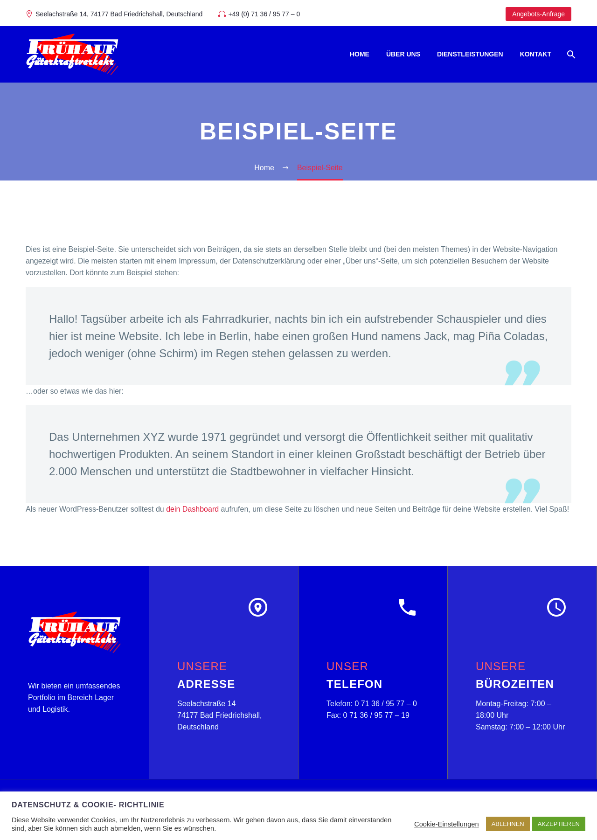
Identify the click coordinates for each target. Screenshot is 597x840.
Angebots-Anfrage (538, 14)
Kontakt (535, 54)
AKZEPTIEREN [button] (559, 823)
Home (359, 54)
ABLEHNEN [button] (508, 823)
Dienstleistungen (470, 54)
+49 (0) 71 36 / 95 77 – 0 (264, 14)
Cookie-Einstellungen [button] (446, 824)
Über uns (403, 54)
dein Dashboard (192, 509)
